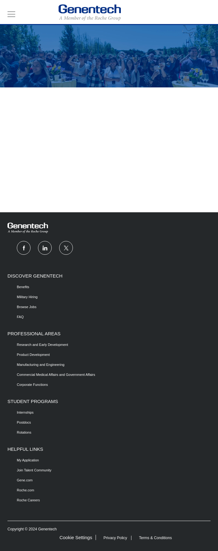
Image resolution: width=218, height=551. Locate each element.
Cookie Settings (75, 537)
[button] (11, 14)
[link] (109, 228)
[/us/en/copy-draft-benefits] (27, 287)
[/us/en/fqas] (27, 317)
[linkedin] (45, 248)
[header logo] (90, 12)
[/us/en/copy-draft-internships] (25, 412)
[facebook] (24, 248)
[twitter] (66, 248)
